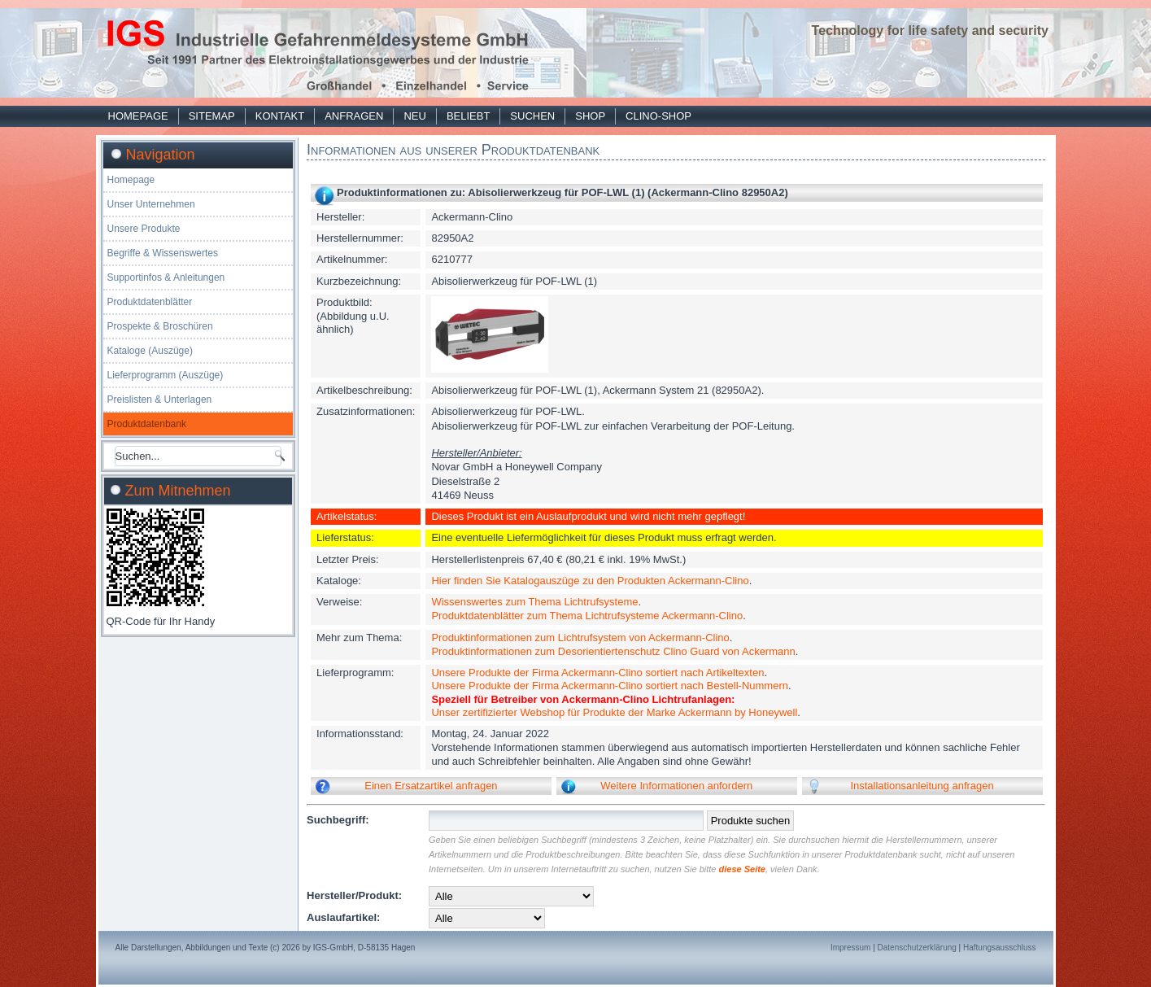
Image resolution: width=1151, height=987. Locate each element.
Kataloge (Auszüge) (150, 350)
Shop (590, 116)
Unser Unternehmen (151, 204)
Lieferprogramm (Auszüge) (165, 375)
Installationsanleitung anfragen (921, 786)
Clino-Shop (658, 116)
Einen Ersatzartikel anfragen (430, 786)
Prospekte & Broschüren (160, 326)
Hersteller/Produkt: (354, 895)
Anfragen (354, 116)
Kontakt (279, 116)
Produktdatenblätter (150, 302)
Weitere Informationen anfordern (676, 786)
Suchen (532, 116)
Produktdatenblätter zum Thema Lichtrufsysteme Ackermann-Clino (587, 615)
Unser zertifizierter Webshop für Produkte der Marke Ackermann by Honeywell (614, 712)
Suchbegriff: (338, 820)
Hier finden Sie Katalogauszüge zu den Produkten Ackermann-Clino (589, 580)
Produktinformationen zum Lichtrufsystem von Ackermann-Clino (580, 637)
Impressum (850, 947)
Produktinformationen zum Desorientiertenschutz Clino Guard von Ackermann (613, 651)
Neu (414, 116)
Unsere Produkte (144, 228)
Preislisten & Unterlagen (159, 399)
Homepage (138, 116)
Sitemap (212, 116)
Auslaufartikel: (343, 917)
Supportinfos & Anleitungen (166, 277)
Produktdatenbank (146, 424)
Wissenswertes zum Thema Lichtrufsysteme (534, 602)
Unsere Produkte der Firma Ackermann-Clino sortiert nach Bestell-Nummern (609, 685)
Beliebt (468, 116)
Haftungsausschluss (999, 947)
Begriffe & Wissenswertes (163, 253)
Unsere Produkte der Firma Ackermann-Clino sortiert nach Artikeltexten (597, 672)
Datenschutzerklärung (917, 947)
